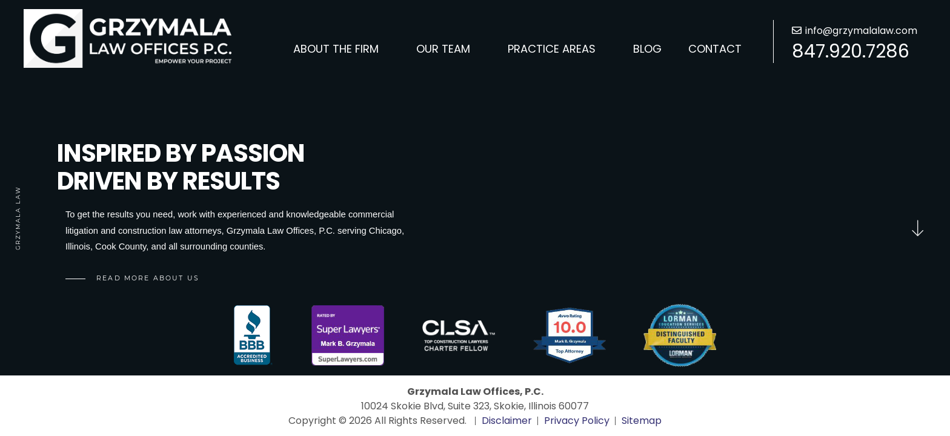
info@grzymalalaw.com (861, 31)
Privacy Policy (577, 421)
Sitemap (642, 421)
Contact (715, 48)
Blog (647, 48)
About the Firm (336, 48)
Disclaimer (507, 421)
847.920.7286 (850, 51)
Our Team (443, 48)
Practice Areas (552, 48)
